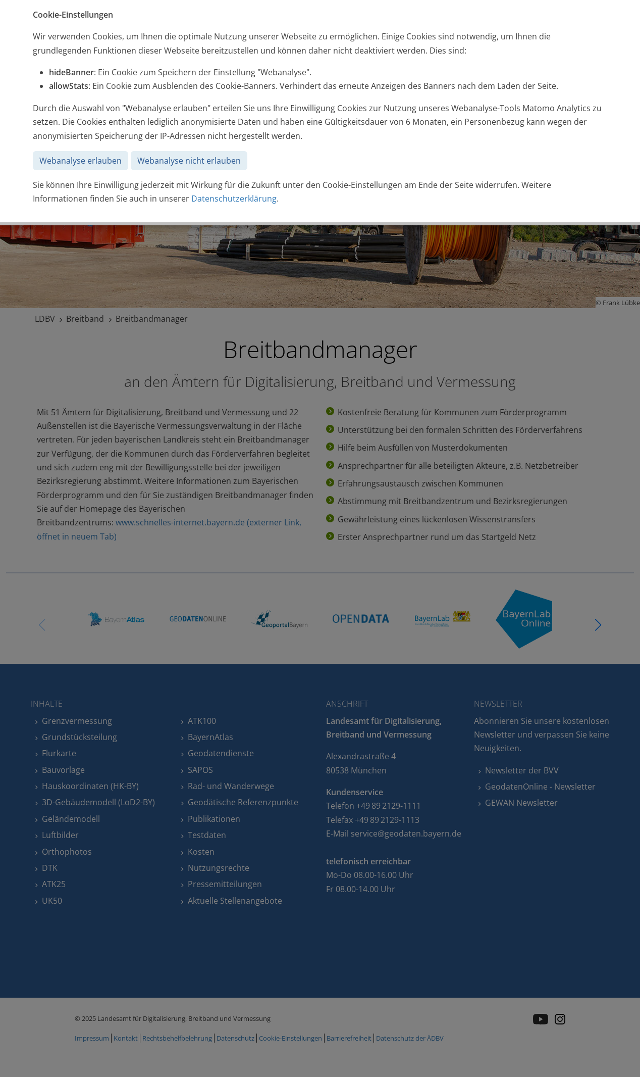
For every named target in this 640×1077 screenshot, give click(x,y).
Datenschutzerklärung (234, 198)
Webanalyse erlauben (80, 160)
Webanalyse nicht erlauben (189, 160)
